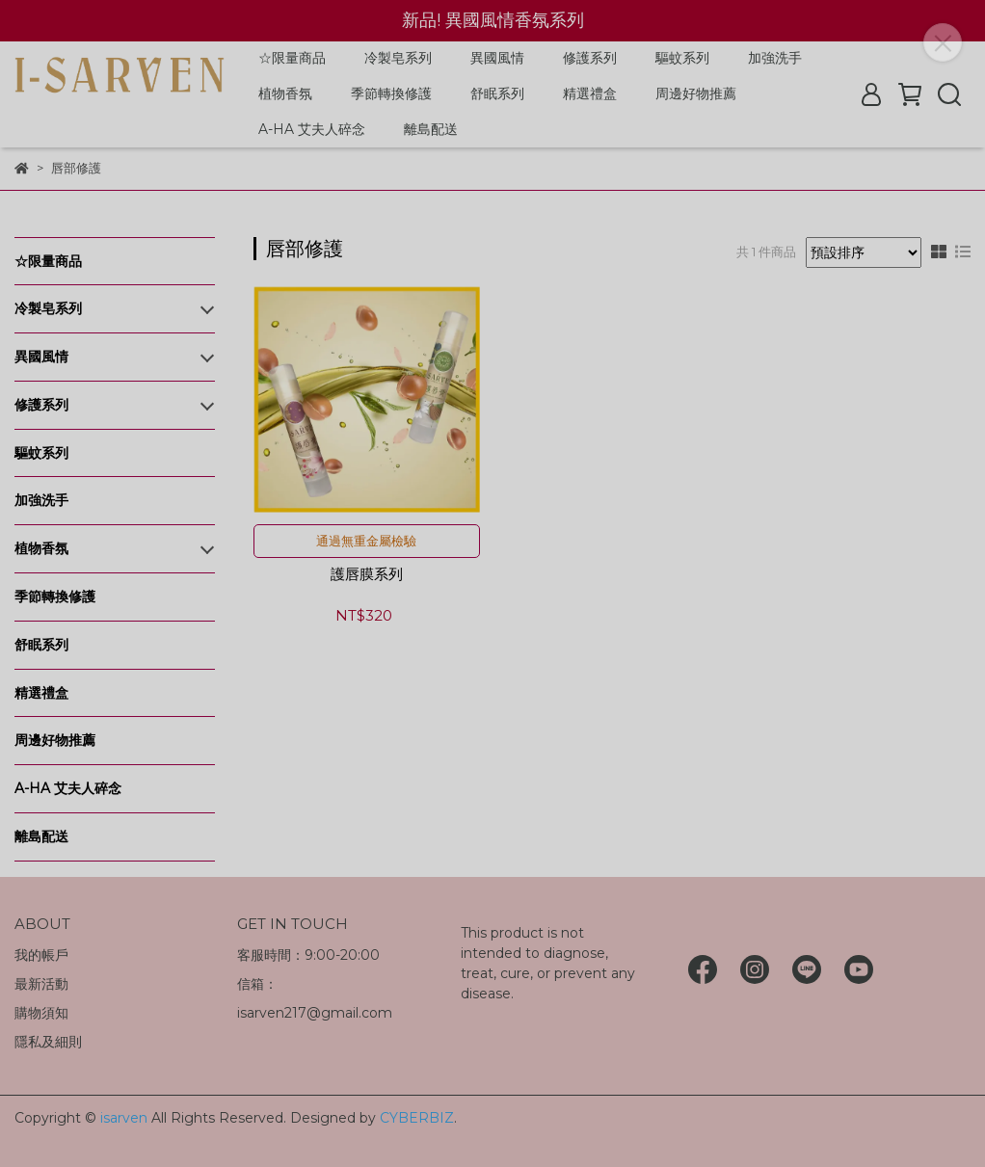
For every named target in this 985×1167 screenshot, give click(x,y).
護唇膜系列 (367, 574)
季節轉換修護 (391, 93)
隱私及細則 (48, 1041)
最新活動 (41, 984)
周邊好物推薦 (695, 93)
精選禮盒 (590, 93)
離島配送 (431, 129)
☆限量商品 (292, 57)
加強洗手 (775, 57)
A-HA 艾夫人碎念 (311, 129)
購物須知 (41, 1012)
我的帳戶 (41, 955)
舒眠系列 (497, 93)
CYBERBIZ (417, 1118)
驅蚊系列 (682, 57)
